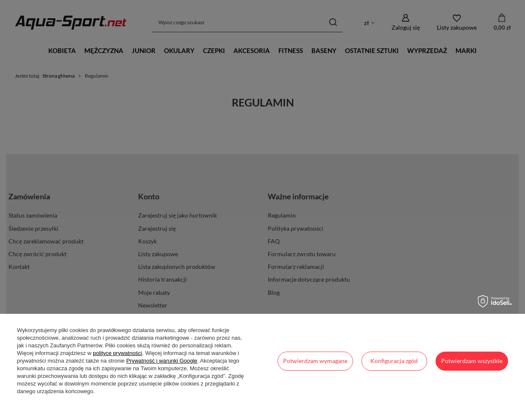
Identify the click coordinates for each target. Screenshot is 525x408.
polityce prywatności (117, 353)
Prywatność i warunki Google (161, 361)
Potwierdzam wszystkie (472, 360)
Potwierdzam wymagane (315, 360)
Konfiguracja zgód (394, 360)
